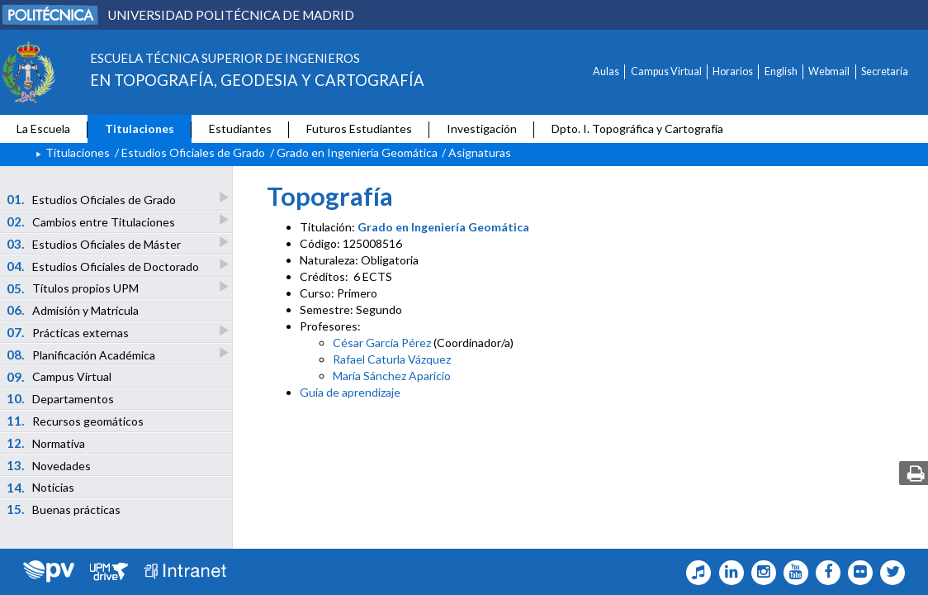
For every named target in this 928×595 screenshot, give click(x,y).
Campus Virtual (666, 71)
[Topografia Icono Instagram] (760, 572)
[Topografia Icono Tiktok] (695, 572)
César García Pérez (382, 343)
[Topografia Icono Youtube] (792, 572)
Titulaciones (139, 128)
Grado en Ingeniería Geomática (357, 152)
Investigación (482, 128)
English (781, 71)
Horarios (733, 71)
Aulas (606, 71)
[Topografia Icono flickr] (856, 572)
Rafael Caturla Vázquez (392, 359)
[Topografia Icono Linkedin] (727, 572)
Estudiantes (240, 128)
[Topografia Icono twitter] (889, 572)
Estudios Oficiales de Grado (193, 152)
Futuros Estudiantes (359, 128)
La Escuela (43, 128)
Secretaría (884, 71)
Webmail (829, 71)
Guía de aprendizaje (350, 392)
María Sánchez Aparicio (392, 376)
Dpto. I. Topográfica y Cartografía (637, 128)
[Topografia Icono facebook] (824, 572)
